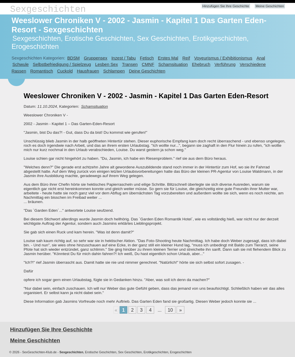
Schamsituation (173, 64)
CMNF (148, 64)
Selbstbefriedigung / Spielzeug (62, 64)
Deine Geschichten (147, 70)
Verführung (224, 64)
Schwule (20, 64)
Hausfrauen (88, 70)
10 (170, 310)
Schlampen (114, 70)
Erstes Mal (168, 57)
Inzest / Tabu (123, 57)
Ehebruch (201, 64)
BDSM (73, 57)
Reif (186, 57)
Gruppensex (95, 57)
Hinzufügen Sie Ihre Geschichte (226, 6)
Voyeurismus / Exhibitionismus (223, 57)
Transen (129, 64)
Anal (260, 57)
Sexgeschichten (48, 9)
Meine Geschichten (270, 6)
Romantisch (41, 70)
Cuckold (65, 70)
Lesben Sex (106, 64)
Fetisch (147, 57)
